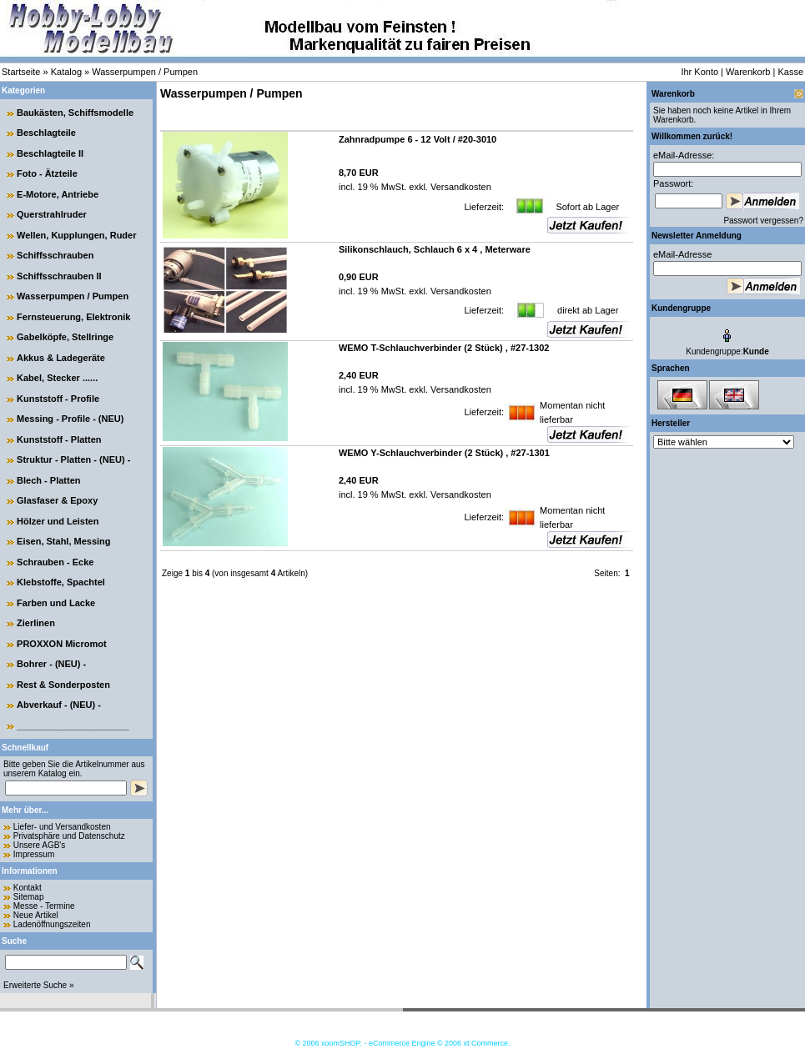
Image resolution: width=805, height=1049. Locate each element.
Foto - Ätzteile (47, 173)
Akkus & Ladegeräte (61, 358)
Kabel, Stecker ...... (57, 378)
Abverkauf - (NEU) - (59, 705)
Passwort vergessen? (763, 220)
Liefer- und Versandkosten (62, 826)
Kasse (790, 72)
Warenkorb (748, 72)
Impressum (33, 854)
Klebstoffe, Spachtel (61, 582)
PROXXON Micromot (62, 644)
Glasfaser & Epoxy (57, 500)
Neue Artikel (35, 915)
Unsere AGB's (39, 845)
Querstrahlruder (52, 214)
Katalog (66, 72)
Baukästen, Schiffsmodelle (75, 113)
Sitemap (28, 896)
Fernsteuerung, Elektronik (73, 317)
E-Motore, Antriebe (57, 194)
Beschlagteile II (50, 153)
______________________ (73, 725)
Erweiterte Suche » (38, 985)
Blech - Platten (48, 480)
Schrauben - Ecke (55, 562)
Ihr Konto (699, 72)
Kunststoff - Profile (58, 399)
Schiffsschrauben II (59, 276)
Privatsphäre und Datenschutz (69, 836)
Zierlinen (36, 623)
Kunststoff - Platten (59, 439)
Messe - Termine (44, 906)
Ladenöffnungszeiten (52, 924)
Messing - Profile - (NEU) (70, 419)
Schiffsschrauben (55, 255)
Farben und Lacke (56, 603)
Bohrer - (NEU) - (51, 664)
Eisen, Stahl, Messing (63, 541)
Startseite (21, 72)
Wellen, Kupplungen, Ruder (76, 235)
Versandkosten (459, 187)
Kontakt (27, 887)
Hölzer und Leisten (57, 521)
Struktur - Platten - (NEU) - (73, 459)
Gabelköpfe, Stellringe (65, 337)
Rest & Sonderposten (63, 685)
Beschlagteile (46, 133)
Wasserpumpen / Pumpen (145, 72)
